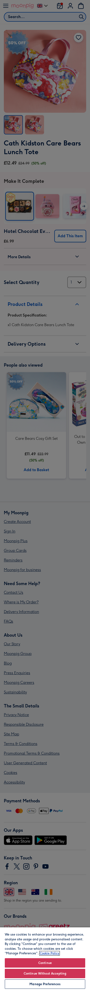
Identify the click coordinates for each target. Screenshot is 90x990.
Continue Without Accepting (45, 973)
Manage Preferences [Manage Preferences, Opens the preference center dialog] (44, 984)
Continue (45, 963)
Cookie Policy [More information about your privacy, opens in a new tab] (49, 953)
